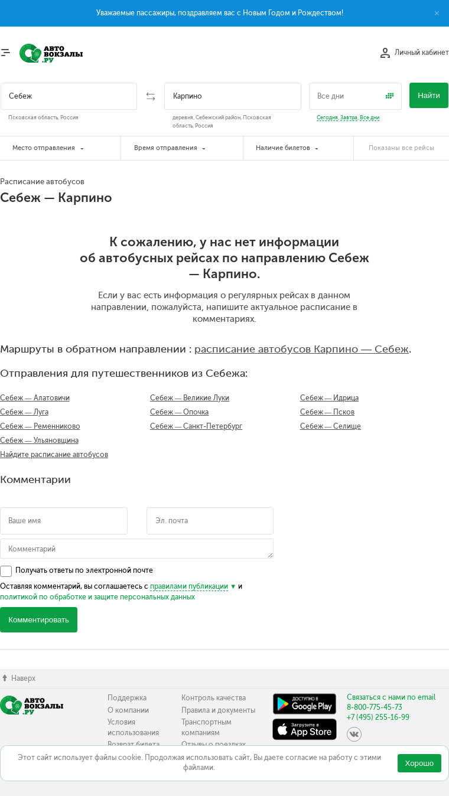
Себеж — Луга (24, 412)
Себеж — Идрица (329, 398)
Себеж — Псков (327, 412)
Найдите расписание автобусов (54, 455)
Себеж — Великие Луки (190, 398)
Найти (429, 95)
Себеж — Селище (331, 426)
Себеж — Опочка (179, 412)
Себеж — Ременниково (40, 426)
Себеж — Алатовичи (35, 398)
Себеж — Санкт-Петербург (196, 426)
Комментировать (38, 619)
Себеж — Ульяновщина (39, 440)
